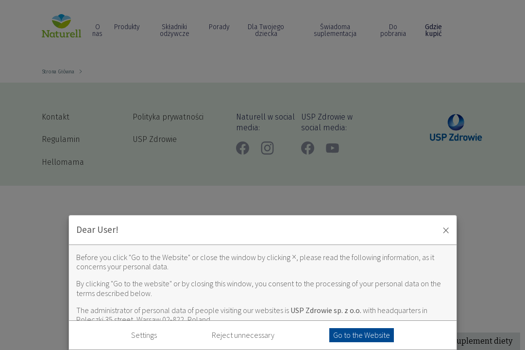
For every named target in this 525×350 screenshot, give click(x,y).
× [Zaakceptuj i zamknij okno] (445, 230)
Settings (144, 335)
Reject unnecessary (243, 335)
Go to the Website (361, 335)
